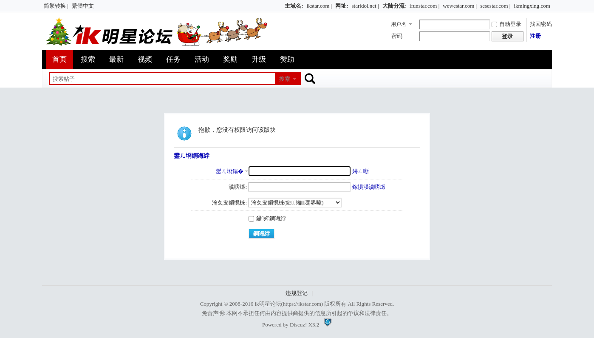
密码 (396, 36)
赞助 (287, 59)
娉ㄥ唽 (360, 171)
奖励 (230, 59)
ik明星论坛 (268, 304)
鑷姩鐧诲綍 (267, 218)
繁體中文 (83, 6)
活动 (202, 59)
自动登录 (506, 24)
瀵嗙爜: (238, 187)
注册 (535, 36)
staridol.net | (365, 6)
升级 (259, 59)
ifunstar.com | (424, 6)
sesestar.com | (495, 6)
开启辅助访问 (281, 6)
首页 (59, 59)
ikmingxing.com (532, 6)
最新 (116, 59)
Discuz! (298, 324)
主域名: (294, 6)
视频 (145, 59)
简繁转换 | (56, 6)
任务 (173, 59)
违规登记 (297, 293)
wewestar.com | (460, 6)
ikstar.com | (319, 6)
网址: (341, 6)
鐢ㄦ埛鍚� (229, 171)
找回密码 (541, 24)
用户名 (398, 24)
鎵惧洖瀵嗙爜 (368, 187)
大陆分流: (394, 6)
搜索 (88, 59)
